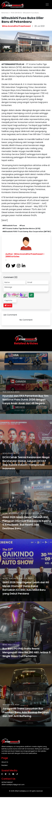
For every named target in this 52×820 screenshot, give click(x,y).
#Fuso (22, 225)
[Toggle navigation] (47, 4)
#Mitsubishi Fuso (9, 225)
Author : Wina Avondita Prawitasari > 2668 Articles (24, 255)
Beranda (5, 13)
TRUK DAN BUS (16, 13)
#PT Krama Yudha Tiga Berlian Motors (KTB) (21, 228)
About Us (4, 762)
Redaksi (4, 765)
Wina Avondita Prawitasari (16, 26)
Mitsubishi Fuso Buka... (31, 13)
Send (8, 305)
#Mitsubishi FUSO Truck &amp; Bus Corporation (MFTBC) (26, 231)
